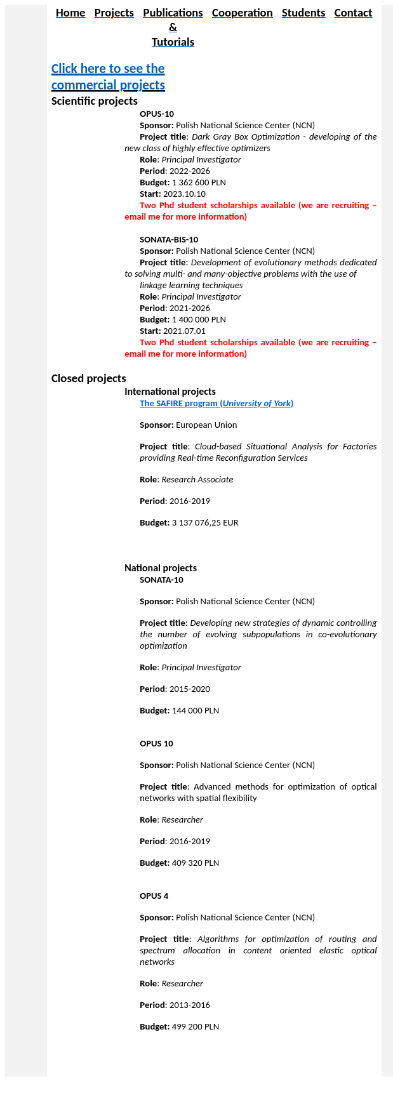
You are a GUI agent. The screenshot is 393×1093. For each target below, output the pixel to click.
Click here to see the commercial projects (108, 76)
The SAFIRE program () (216, 403)
